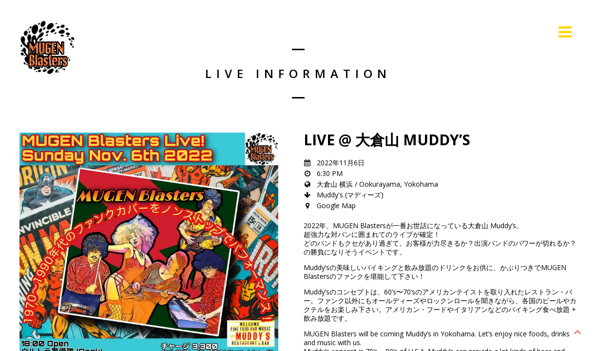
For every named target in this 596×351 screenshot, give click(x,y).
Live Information (512, 32)
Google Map (336, 205)
